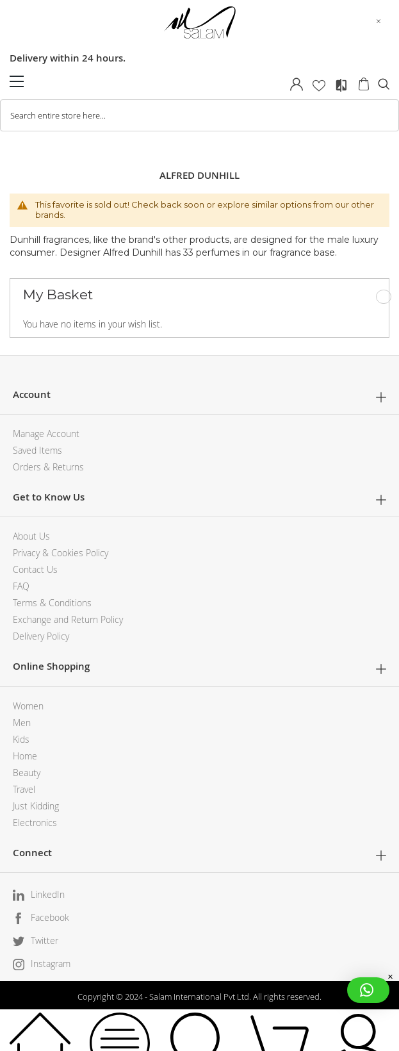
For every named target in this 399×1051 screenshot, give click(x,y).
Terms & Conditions (52, 603)
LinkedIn (48, 894)
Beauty (26, 772)
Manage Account (46, 433)
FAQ (21, 586)
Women (28, 706)
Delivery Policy (41, 636)
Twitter (44, 940)
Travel (24, 789)
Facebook (50, 917)
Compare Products (341, 85)
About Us (31, 536)
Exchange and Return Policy (68, 619)
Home (25, 756)
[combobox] (199, 115)
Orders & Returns (48, 467)
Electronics (35, 822)
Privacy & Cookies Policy (60, 553)
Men (22, 722)
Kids (21, 739)
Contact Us (35, 569)
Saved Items (37, 450)
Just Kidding (36, 806)
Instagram (50, 963)
